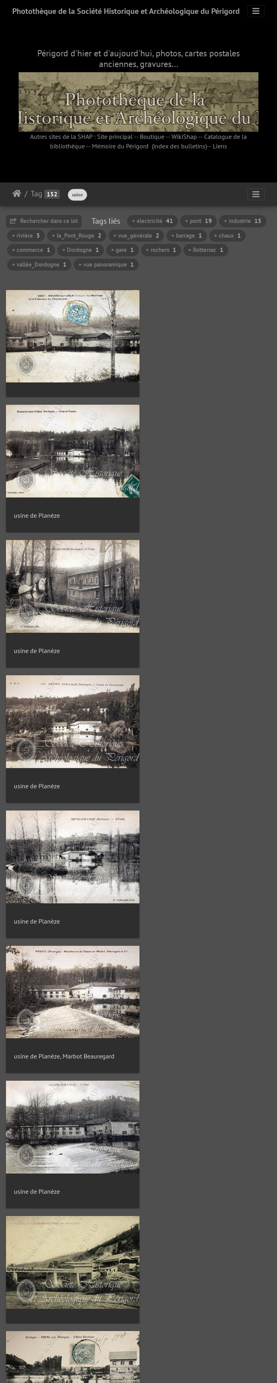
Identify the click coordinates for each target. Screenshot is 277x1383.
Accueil (16, 194)
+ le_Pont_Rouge (76, 235)
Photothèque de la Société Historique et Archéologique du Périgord (126, 11)
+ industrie (243, 221)
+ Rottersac (206, 250)
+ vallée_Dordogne (39, 264)
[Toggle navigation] (256, 11)
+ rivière (26, 235)
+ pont (198, 221)
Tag (36, 193)
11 (166, 1336)
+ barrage (186, 235)
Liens (220, 146)
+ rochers (161, 250)
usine (77, 195)
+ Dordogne (80, 250)
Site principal (115, 136)
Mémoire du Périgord (120, 146)
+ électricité (152, 221)
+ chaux (227, 235)
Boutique (152, 136)
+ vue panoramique (106, 264)
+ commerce (31, 250)
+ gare (122, 250)
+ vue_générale (136, 235)
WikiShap (184, 136)
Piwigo (156, 1366)
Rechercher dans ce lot (44, 221)
